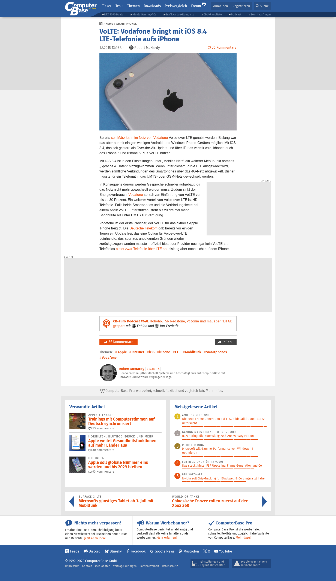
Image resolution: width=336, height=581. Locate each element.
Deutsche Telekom (143, 228)
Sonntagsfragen (261, 14)
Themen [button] (133, 5)
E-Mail (151, 369)
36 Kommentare (118, 341)
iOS (151, 352)
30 (101, 450)
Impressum (72, 566)
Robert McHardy (131, 368)
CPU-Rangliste (213, 14)
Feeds (74, 551)
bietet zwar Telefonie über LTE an (141, 249)
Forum (196, 5)
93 (101, 471)
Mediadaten (102, 566)
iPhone (164, 352)
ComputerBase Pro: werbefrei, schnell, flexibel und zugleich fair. (161, 390)
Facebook (138, 551)
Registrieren (241, 6)
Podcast (236, 14)
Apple (122, 352)
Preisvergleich (176, 5)
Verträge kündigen (125, 566)
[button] (262, 6)
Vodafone (135, 194)
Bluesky (116, 551)
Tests (119, 5)
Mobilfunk (193, 352)
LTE (177, 352)
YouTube (225, 551)
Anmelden (220, 6)
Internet (138, 352)
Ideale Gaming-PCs (144, 14)
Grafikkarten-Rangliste (179, 14)
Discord (94, 551)
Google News (164, 551)
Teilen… (227, 342)
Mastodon (191, 551)
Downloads (152, 5)
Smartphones (126, 24)
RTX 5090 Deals (113, 14)
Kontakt (87, 566)
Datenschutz (170, 566)
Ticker (106, 5)
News (109, 24)
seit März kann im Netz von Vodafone (139, 137)
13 (101, 428)
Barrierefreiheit (149, 566)
